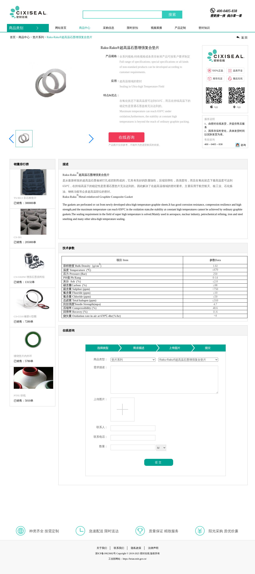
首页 (13, 37)
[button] (11, 138)
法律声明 (153, 547)
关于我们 (102, 547)
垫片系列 (38, 37)
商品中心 (24, 37)
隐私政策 (136, 547)
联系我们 (119, 547)
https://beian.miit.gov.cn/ (135, 558)
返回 (242, 37)
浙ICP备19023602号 (105, 553)
